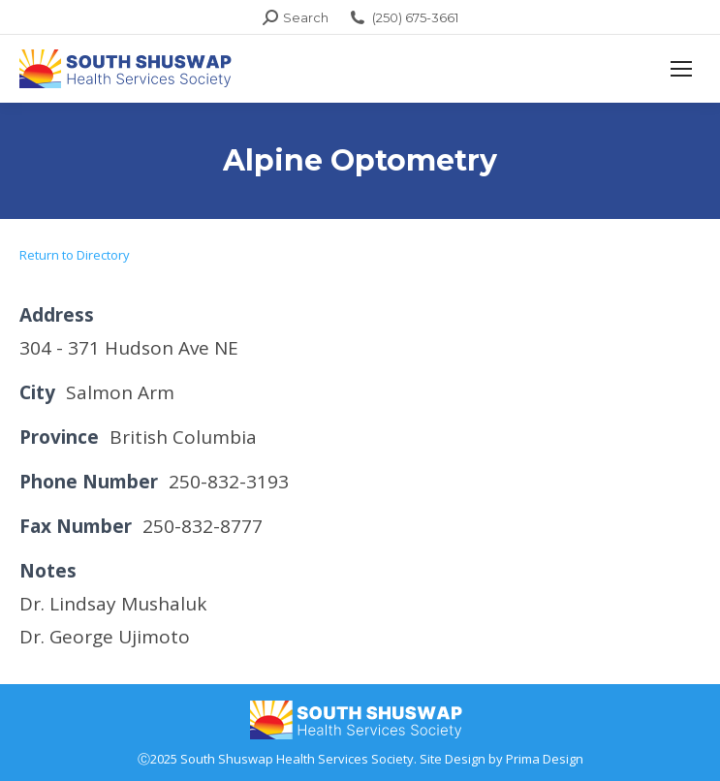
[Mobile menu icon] (681, 68)
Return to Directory (74, 255)
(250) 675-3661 (403, 18)
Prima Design (544, 758)
